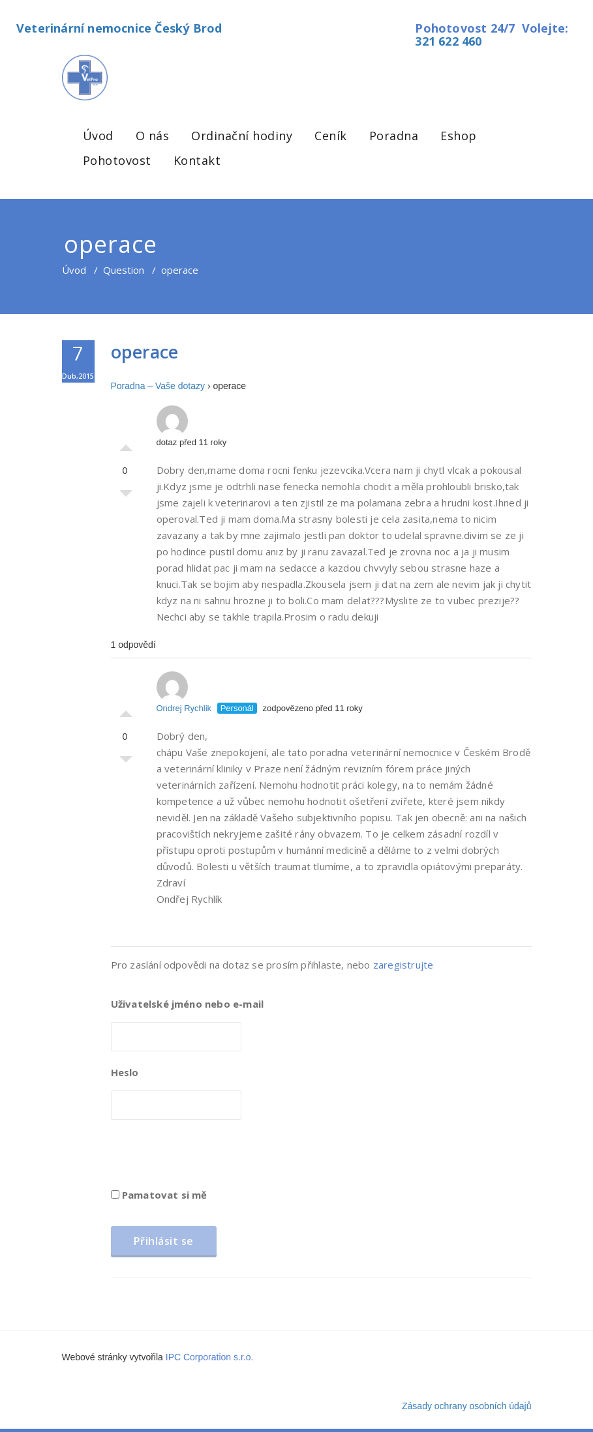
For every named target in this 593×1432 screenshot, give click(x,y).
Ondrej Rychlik (184, 692)
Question (123, 269)
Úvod (98, 135)
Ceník (330, 135)
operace (144, 352)
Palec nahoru (125, 444)
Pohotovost (117, 160)
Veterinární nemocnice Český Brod (119, 28)
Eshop (458, 135)
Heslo (125, 1072)
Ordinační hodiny (241, 135)
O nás (153, 135)
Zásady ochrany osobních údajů (466, 1406)
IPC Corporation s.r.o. (210, 1357)
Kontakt (197, 160)
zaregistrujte (403, 964)
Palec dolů (125, 496)
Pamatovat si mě (159, 1194)
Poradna (394, 135)
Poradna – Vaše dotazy (158, 386)
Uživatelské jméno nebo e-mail (187, 1003)
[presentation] (210, 1158)
